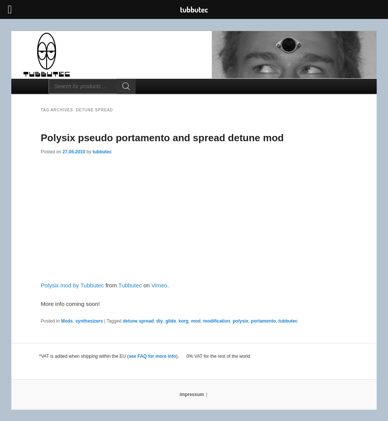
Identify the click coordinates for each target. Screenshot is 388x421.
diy (159, 321)
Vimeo (159, 285)
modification (216, 321)
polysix (240, 321)
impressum (192, 394)
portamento (263, 321)
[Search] (126, 86)
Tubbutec (130, 285)
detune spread (138, 321)
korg (183, 321)
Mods (67, 321)
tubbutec (102, 151)
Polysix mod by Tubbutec (72, 285)
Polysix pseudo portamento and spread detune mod (162, 137)
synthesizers (89, 321)
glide (171, 321)
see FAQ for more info (152, 356)
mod (195, 321)
